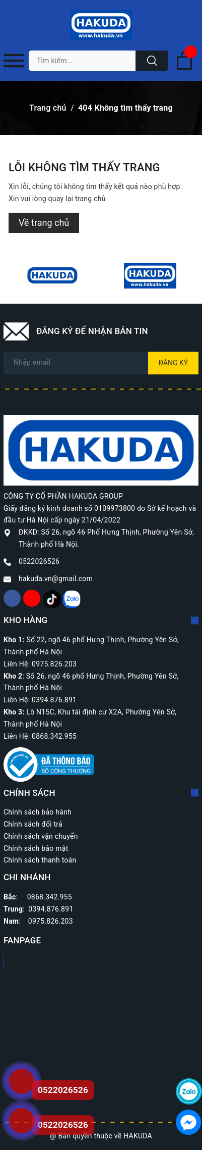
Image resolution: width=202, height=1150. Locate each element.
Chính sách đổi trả (33, 824)
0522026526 (39, 561)
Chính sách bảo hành (38, 812)
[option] (52, 276)
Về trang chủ (44, 222)
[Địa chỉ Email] (101, 363)
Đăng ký (173, 363)
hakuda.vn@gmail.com (56, 578)
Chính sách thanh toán (40, 860)
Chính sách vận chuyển (41, 836)
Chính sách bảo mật (36, 848)
